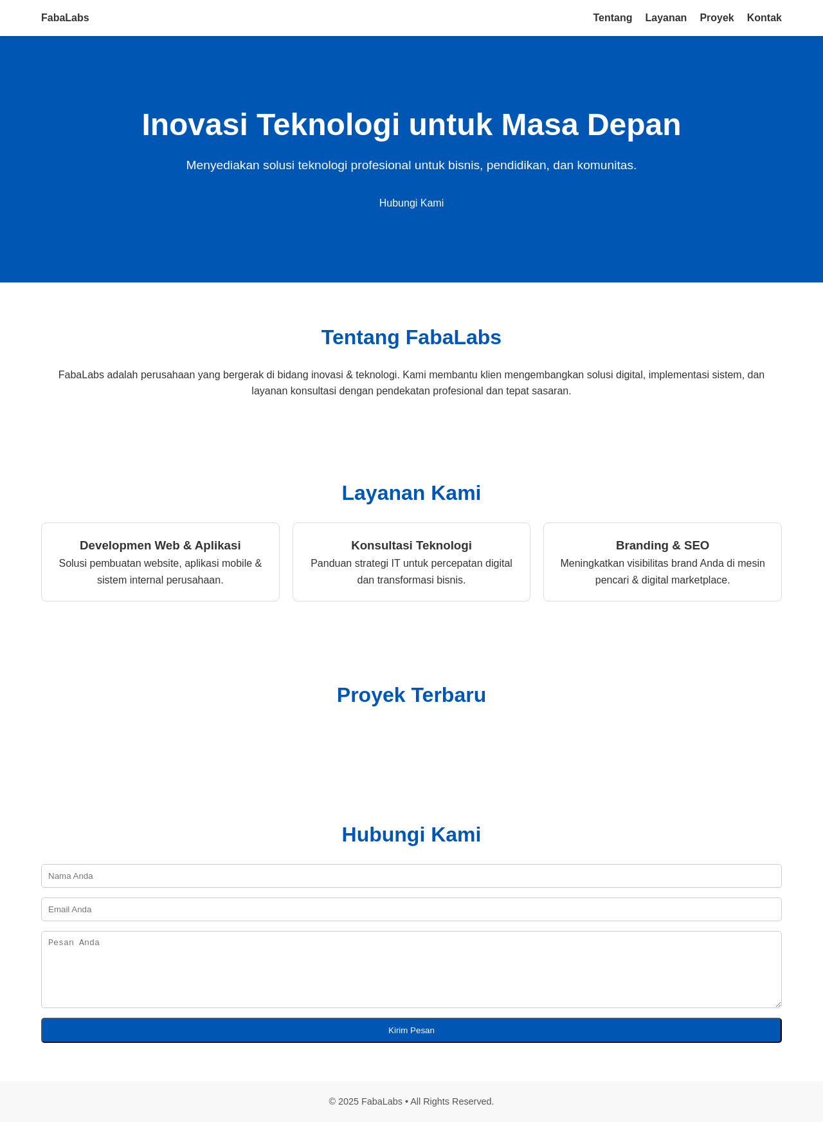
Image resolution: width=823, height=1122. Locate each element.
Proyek (717, 17)
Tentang (612, 17)
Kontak (764, 17)
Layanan (666, 17)
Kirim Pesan (411, 1030)
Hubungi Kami (411, 203)
